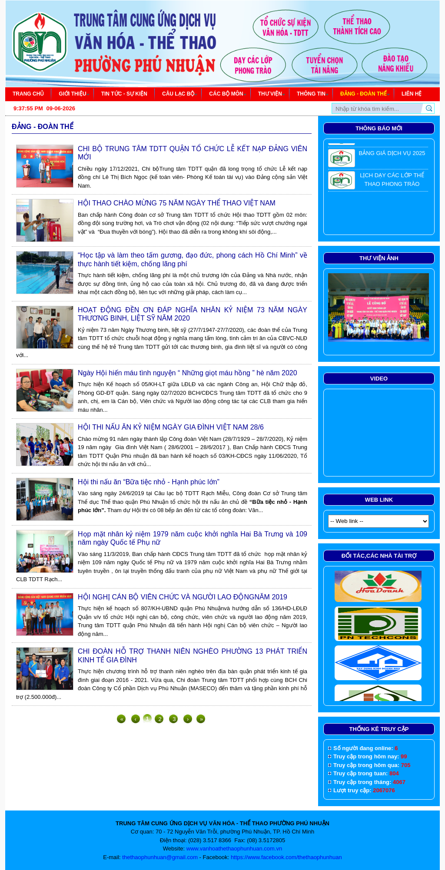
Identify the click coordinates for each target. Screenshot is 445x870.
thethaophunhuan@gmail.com (160, 857)
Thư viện (271, 94)
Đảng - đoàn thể (365, 94)
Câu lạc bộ (179, 94)
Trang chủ (28, 94)
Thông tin (313, 94)
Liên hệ (412, 94)
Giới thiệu (74, 94)
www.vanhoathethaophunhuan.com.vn (234, 848)
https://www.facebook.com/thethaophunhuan (286, 857)
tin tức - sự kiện (124, 94)
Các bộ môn (227, 94)
